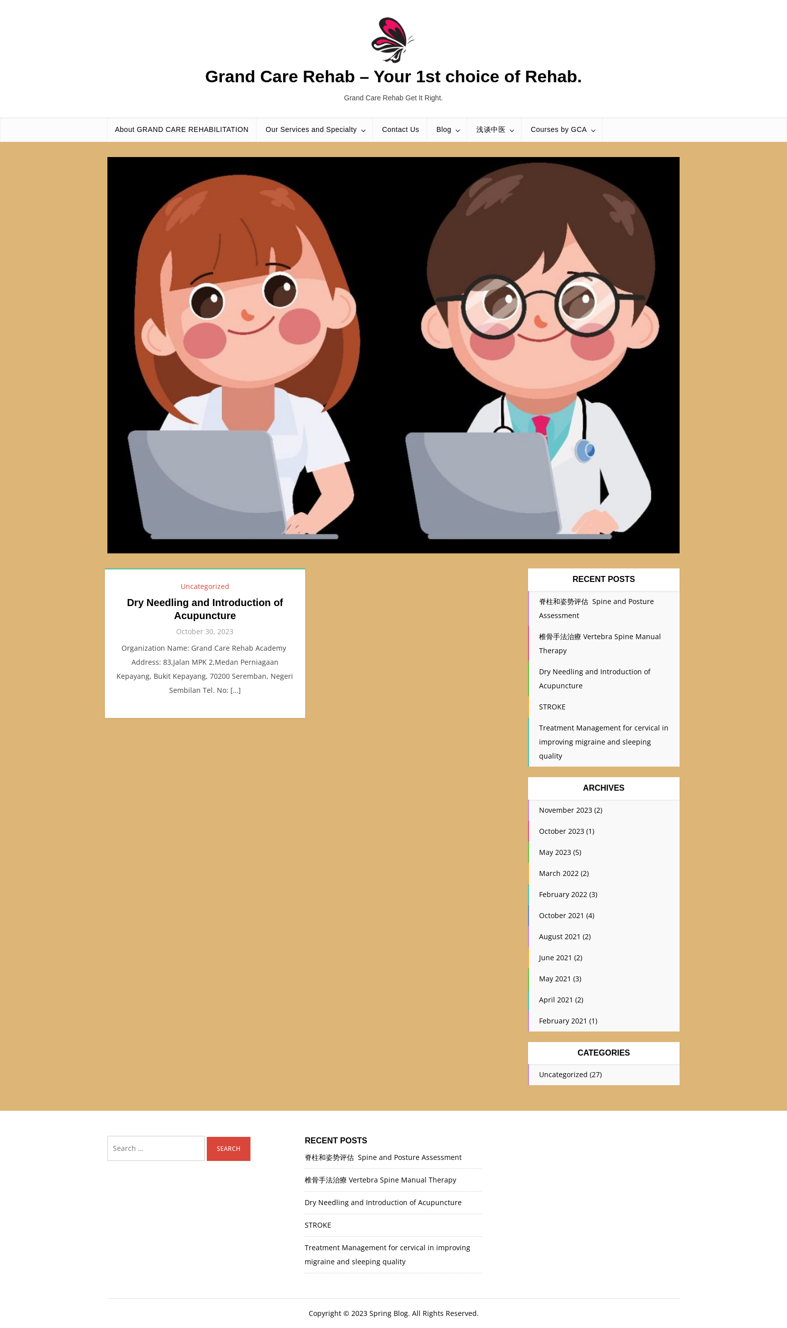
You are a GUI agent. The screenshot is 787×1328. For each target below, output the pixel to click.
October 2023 (561, 831)
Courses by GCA (559, 129)
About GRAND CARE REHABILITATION (181, 129)
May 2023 (555, 852)
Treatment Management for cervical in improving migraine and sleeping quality (604, 742)
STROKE (552, 706)
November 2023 (565, 810)
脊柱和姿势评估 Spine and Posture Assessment (383, 1157)
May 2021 (555, 978)
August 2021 (560, 936)
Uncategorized (205, 586)
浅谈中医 (490, 129)
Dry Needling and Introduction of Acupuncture (383, 1202)
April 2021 (556, 999)
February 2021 (563, 1020)
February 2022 (563, 894)
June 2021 (555, 957)
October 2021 (561, 915)
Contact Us (400, 129)
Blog (443, 129)
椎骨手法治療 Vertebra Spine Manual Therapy (380, 1180)
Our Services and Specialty (311, 129)
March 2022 (559, 873)
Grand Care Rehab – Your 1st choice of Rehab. (393, 76)
